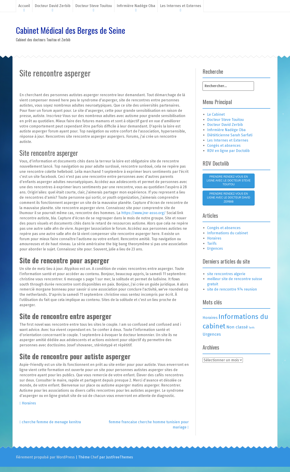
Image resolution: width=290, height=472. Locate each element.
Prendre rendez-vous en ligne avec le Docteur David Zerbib (228, 197)
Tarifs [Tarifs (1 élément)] (251, 327)
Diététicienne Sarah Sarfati (229, 135)
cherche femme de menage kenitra (50, 422)
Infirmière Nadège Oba (136, 6)
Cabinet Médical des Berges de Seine (70, 30)
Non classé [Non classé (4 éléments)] (237, 327)
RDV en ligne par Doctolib (228, 151)
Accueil (24, 6)
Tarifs (212, 243)
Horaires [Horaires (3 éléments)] (210, 317)
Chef (94, 457)
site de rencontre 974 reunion (232, 289)
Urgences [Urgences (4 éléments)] (212, 334)
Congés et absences (224, 145)
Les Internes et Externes (180, 6)
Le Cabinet (216, 114)
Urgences (215, 248)
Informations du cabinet (227, 233)
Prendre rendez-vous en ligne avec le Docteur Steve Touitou (229, 180)
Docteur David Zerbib (52, 6)
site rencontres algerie (226, 274)
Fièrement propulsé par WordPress (45, 457)
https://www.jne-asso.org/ (143, 213)
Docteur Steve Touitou (93, 6)
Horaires (29, 403)
